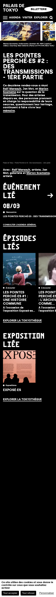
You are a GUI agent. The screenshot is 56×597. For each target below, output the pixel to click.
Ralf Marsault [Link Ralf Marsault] (12, 88)
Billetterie (39, 9)
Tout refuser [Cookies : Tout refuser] (28, 593)
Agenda (15, 17)
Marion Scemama (38, 173)
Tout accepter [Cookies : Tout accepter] (10, 593)
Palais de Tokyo (8, 163)
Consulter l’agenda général (19, 224)
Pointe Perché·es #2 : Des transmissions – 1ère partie (32, 163)
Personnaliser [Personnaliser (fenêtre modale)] (46, 593)
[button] (51, 18)
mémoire (9, 110)
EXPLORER (41, 17)
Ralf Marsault (21, 169)
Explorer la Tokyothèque (22, 320)
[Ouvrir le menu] (5, 18)
